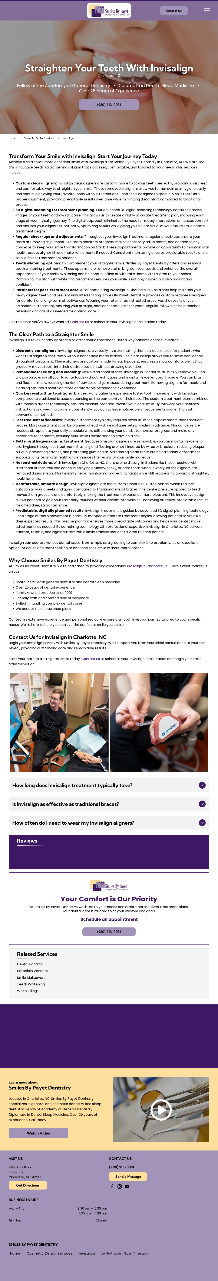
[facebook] (112, 1187)
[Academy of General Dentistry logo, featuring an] (83, 1050)
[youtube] (127, 1187)
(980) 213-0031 (121, 1167)
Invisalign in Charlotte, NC (148, 566)
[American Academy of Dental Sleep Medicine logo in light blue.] (32, 1022)
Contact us (79, 321)
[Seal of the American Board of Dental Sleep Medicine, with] (83, 1022)
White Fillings (28, 990)
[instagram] (119, 1187)
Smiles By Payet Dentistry (33, 1244)
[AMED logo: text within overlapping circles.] (185, 1050)
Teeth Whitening (31, 984)
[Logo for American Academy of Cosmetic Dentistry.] (134, 1050)
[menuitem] (15, 1253)
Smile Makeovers (31, 977)
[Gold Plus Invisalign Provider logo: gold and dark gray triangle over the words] (32, 1050)
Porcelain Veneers (32, 970)
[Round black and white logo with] (185, 1022)
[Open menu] (207, 10)
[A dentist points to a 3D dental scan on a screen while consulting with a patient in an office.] (59, 722)
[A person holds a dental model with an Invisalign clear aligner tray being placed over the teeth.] (159, 722)
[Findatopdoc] (134, 1022)
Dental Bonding (30, 964)
